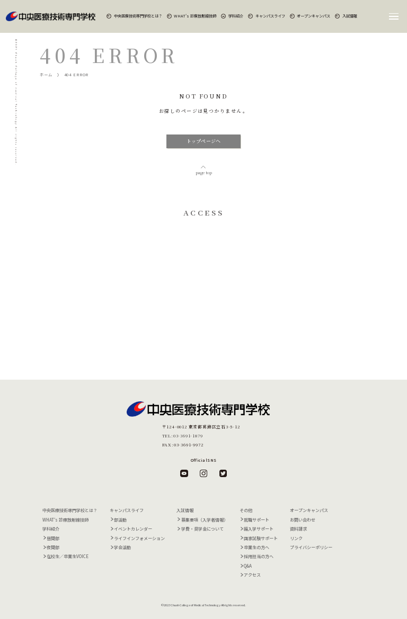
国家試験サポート (261, 538)
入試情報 (349, 16)
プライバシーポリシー (311, 547)
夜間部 (53, 547)
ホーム (46, 74)
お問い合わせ (302, 520)
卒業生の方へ (256, 547)
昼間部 (53, 538)
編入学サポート (258, 529)
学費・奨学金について (202, 529)
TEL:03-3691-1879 (182, 435)
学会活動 (122, 547)
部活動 (120, 520)
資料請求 (298, 529)
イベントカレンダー (133, 529)
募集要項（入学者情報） (204, 520)
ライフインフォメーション (139, 538)
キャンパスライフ (270, 16)
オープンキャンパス (313, 16)
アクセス (252, 575)
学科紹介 (235, 16)
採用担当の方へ (258, 556)
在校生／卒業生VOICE (68, 556)
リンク (296, 538)
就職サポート (256, 520)
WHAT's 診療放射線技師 (195, 16)
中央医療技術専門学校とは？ (138, 16)
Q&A (248, 566)
